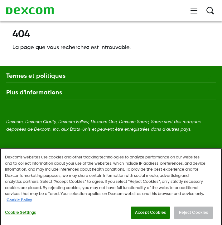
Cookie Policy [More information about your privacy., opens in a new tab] (19, 205)
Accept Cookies (150, 217)
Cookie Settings (20, 217)
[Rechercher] (210, 10)
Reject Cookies (193, 217)
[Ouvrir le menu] (194, 10)
